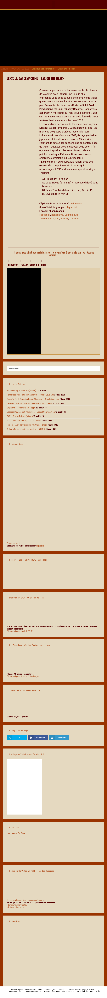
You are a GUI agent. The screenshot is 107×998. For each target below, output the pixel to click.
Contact (48, 989)
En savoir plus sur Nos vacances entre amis (25, 900)
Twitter (43, 218)
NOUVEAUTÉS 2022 (20, 69)
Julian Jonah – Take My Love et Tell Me (24, 420)
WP (54, 989)
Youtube (73, 218)
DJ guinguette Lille (14, 991)
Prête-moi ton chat (16, 907)
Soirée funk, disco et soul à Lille (88, 991)
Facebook (44, 214)
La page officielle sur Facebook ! (26, 754)
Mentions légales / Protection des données (26, 989)
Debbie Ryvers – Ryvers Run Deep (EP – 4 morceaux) (30, 403)
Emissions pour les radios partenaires (80, 989)
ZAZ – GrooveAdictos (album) (20, 416)
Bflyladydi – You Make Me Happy (21, 408)
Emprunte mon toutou (17, 905)
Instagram (53, 218)
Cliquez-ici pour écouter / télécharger (23, 676)
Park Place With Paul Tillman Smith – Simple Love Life (30, 395)
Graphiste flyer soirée (52, 991)
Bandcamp (57, 214)
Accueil (4, 69)
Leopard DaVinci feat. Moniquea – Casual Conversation (31, 412)
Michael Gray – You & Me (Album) (21, 390)
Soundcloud (71, 214)
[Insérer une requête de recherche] (53, 368)
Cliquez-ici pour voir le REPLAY (20, 631)
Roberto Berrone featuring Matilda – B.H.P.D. (26, 429)
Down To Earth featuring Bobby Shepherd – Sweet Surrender (33, 399)
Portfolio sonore (68, 991)
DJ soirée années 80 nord (32, 991)
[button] (53, 4)
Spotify (64, 218)
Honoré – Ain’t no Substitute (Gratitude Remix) (27, 425)
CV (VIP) (61, 989)
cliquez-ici (77, 203)
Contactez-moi (53, 531)
